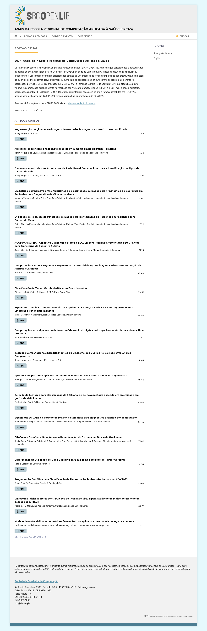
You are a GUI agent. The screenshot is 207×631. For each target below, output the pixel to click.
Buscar (184, 36)
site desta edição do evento (81, 103)
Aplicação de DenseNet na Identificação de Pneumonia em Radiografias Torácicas (65, 148)
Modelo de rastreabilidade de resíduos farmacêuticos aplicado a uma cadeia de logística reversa (74, 521)
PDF (21, 139)
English (157, 58)
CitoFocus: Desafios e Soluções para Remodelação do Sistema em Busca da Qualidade (68, 437)
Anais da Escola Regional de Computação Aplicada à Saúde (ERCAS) (74, 29)
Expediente (84, 36)
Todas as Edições (35, 36)
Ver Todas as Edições (29, 536)
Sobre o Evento (62, 36)
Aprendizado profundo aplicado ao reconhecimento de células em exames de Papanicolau (71, 375)
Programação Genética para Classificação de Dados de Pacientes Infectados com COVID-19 (71, 479)
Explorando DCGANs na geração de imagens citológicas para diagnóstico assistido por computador (76, 417)
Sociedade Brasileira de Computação (36, 581)
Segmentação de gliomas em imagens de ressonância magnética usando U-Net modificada (71, 129)
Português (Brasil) (163, 53)
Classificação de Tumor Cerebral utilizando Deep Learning (51, 288)
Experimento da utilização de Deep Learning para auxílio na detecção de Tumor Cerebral (70, 459)
